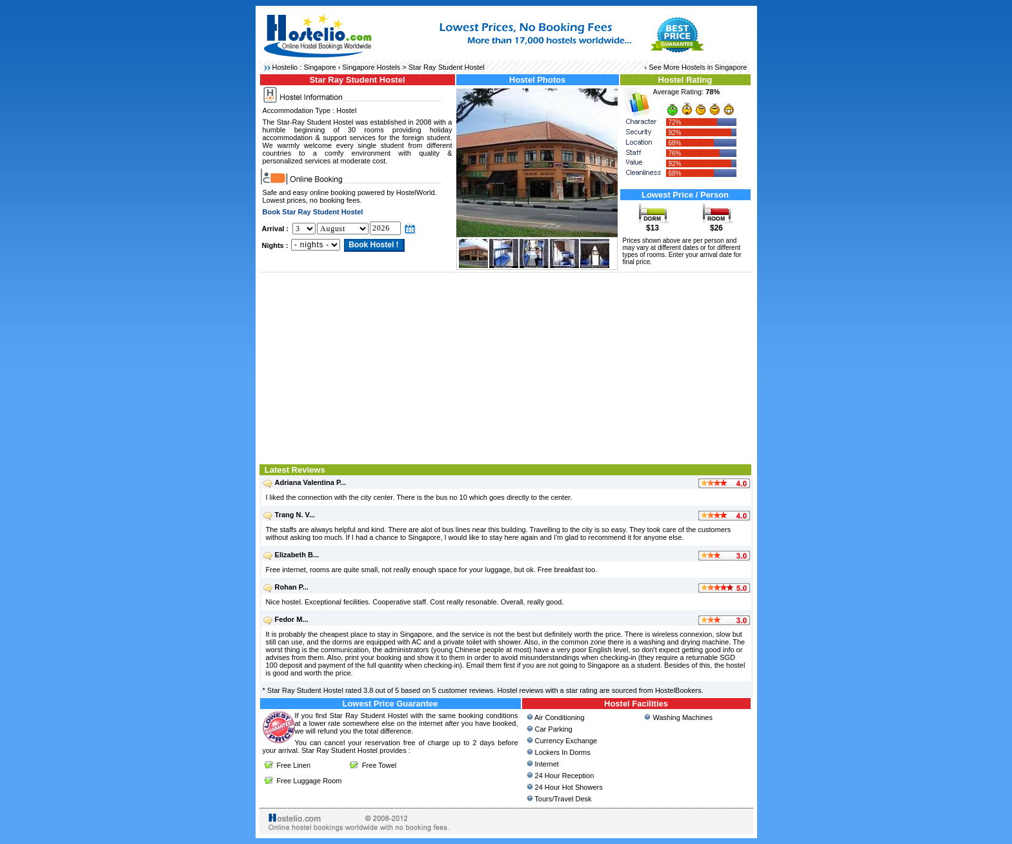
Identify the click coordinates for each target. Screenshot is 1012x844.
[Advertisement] (506, 366)
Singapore (319, 67)
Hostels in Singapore (714, 67)
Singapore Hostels (371, 67)
